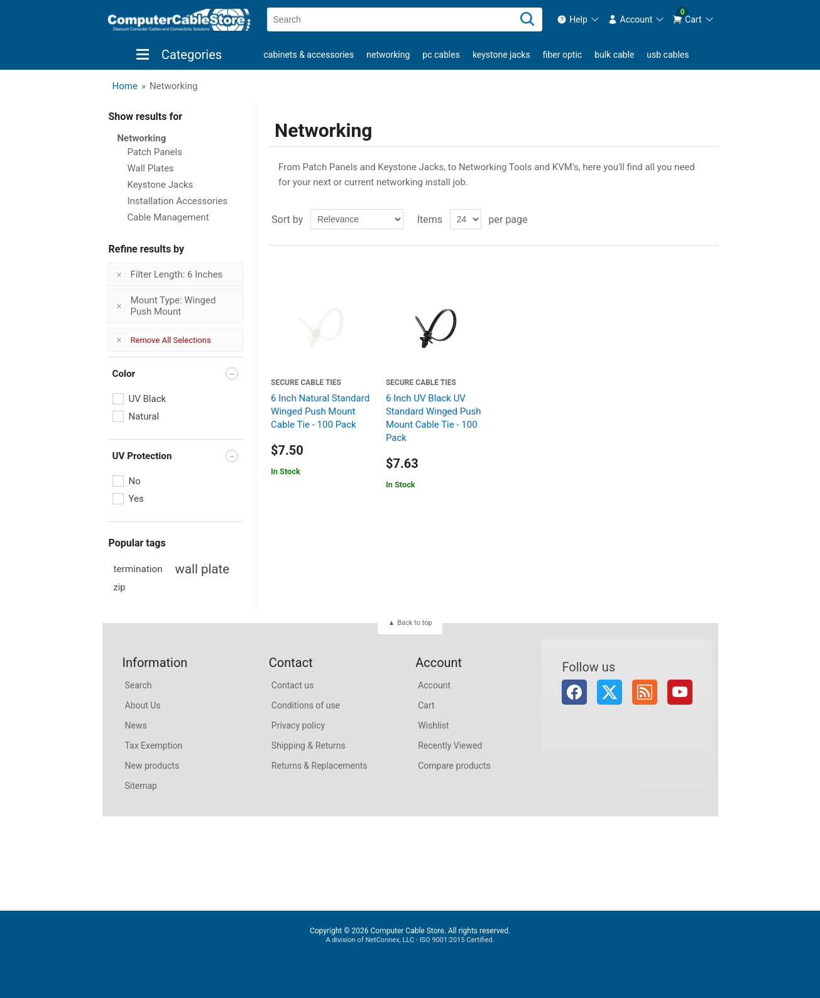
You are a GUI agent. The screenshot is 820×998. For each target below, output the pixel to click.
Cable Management (168, 217)
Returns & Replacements (319, 766)
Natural (144, 416)
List (707, 219)
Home (125, 86)
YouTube (679, 692)
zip (120, 587)
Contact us (292, 685)
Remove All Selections (171, 340)
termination (138, 569)
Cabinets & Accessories (309, 55)
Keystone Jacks (501, 55)
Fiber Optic (562, 55)
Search (138, 685)
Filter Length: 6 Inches (177, 274)
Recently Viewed (450, 745)
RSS (644, 692)
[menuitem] (578, 19)
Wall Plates (151, 168)
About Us (143, 705)
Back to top (414, 623)
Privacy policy (298, 725)
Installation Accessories (178, 201)
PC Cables (441, 55)
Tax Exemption (154, 745)
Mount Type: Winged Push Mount (173, 306)
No (135, 481)
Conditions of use (305, 705)
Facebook (574, 692)
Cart (426, 705)
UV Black (148, 398)
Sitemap (141, 786)
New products (152, 766)
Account (434, 685)
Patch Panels (155, 152)
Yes (136, 498)
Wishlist (433, 725)
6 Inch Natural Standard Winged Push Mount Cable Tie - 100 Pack (320, 411)
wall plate (202, 569)
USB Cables (668, 55)
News (136, 725)
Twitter (609, 692)
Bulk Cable (614, 55)
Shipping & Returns (308, 745)
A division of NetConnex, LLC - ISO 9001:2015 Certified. (409, 940)
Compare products (454, 766)
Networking (388, 55)
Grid (684, 219)
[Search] (527, 19)
